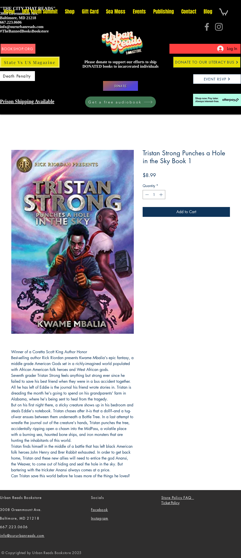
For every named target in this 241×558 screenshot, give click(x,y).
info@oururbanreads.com (22, 27)
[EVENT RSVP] (217, 79)
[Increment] (161, 194)
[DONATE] (120, 86)
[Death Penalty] (17, 76)
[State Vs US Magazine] (30, 62)
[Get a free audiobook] (120, 102)
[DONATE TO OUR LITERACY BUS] (207, 62)
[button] (223, 11)
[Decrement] (146, 194)
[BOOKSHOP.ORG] (17, 49)
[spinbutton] (154, 194)
